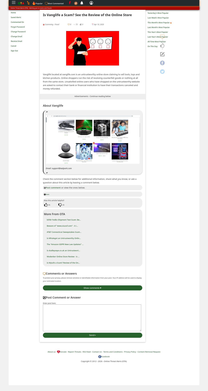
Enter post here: (49, 303)
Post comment (52, 187)
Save (46, 194)
